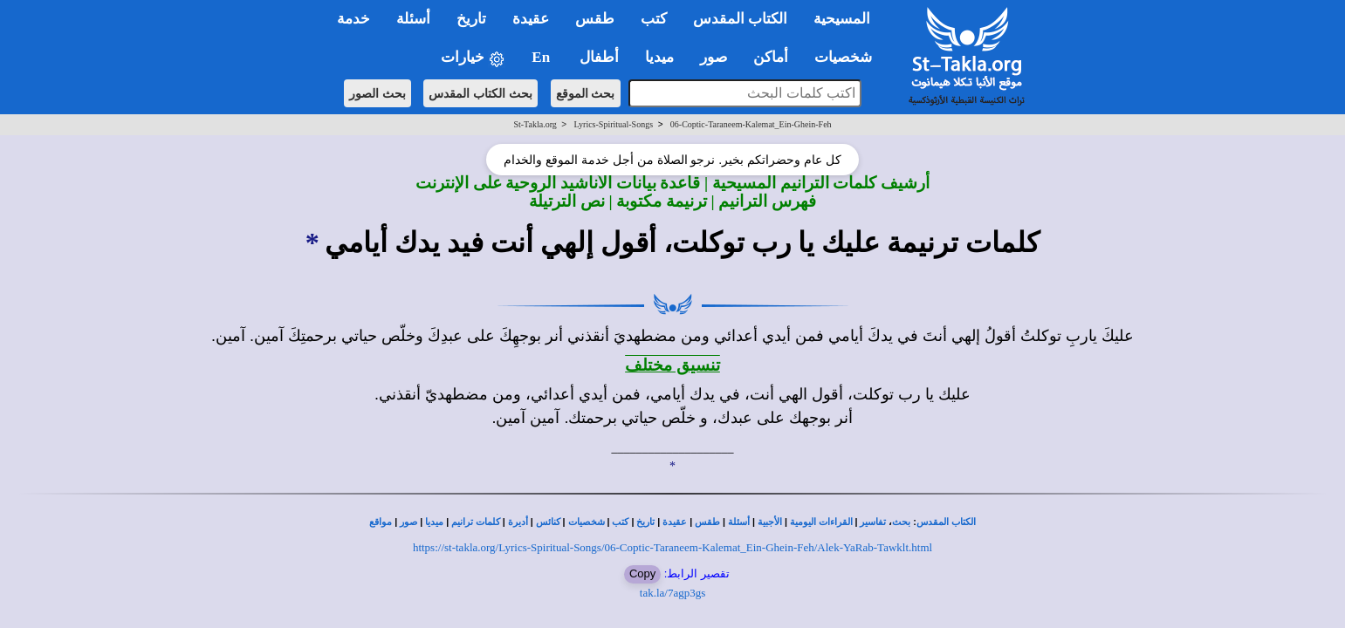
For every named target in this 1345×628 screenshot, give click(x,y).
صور (408, 522)
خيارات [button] (473, 58)
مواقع (380, 522)
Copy (642, 573)
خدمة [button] (353, 18)
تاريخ (645, 522)
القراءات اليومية (821, 522)
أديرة (518, 522)
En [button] (542, 57)
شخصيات (586, 522)
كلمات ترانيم (475, 522)
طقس (707, 522)
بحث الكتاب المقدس (480, 93)
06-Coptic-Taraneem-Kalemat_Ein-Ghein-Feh (751, 124)
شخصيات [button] (848, 57)
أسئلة (739, 522)
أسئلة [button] (413, 18)
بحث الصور (377, 93)
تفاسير (873, 522)
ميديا (434, 522)
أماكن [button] (770, 57)
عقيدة (674, 522)
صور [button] (713, 57)
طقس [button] (594, 18)
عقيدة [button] (530, 18)
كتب (620, 522)
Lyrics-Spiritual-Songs (614, 124)
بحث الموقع (585, 93)
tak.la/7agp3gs (672, 592)
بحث (901, 522)
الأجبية (770, 522)
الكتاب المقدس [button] (740, 18)
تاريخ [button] (471, 18)
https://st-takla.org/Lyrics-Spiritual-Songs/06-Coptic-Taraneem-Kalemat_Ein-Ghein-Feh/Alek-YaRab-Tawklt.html (672, 547)
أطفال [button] (599, 57)
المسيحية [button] (841, 18)
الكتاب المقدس (946, 522)
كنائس (548, 522)
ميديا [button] (659, 57)
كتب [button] (654, 18)
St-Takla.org (534, 124)
